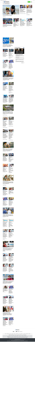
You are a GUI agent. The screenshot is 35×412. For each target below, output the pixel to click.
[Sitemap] (21, 401)
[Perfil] (17, 400)
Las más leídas (29, 48)
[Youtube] (16, 401)
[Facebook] (13, 401)
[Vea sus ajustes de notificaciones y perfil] (33, 2)
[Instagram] (18, 401)
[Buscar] (31, 0)
